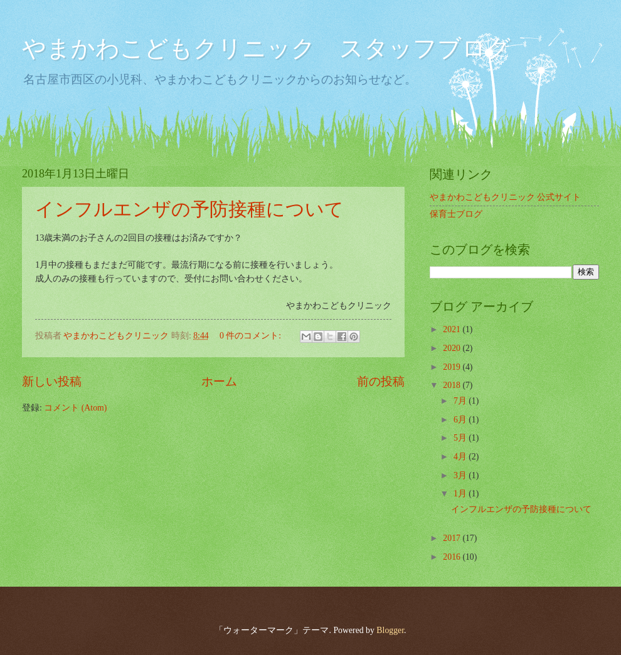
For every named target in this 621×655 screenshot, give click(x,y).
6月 (461, 419)
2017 (452, 538)
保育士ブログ (456, 214)
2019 (452, 367)
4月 (461, 456)
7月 (461, 401)
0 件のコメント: (252, 335)
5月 (461, 438)
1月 (461, 493)
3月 (461, 475)
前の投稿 (381, 381)
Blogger (390, 630)
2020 (452, 348)
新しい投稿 (52, 381)
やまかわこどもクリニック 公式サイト (505, 197)
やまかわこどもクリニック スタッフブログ (266, 48)
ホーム (219, 381)
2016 (452, 557)
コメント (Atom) (75, 407)
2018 (452, 385)
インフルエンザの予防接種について (189, 209)
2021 (452, 329)
